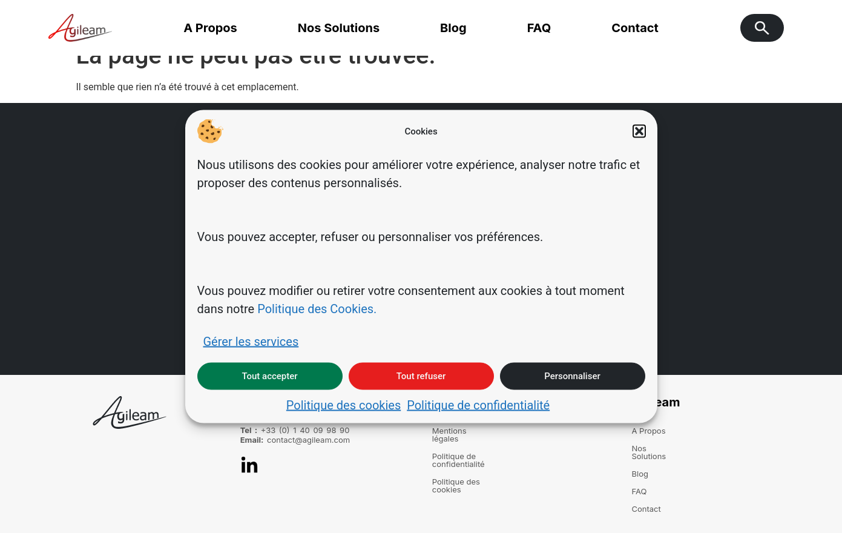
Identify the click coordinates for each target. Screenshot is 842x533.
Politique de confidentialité (478, 404)
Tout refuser (421, 376)
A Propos (210, 28)
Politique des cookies (343, 404)
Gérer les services (251, 341)
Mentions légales (463, 430)
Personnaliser (572, 376)
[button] (639, 131)
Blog (453, 28)
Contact (635, 28)
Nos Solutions (339, 28)
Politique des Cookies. (317, 308)
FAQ (539, 28)
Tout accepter (269, 376)
